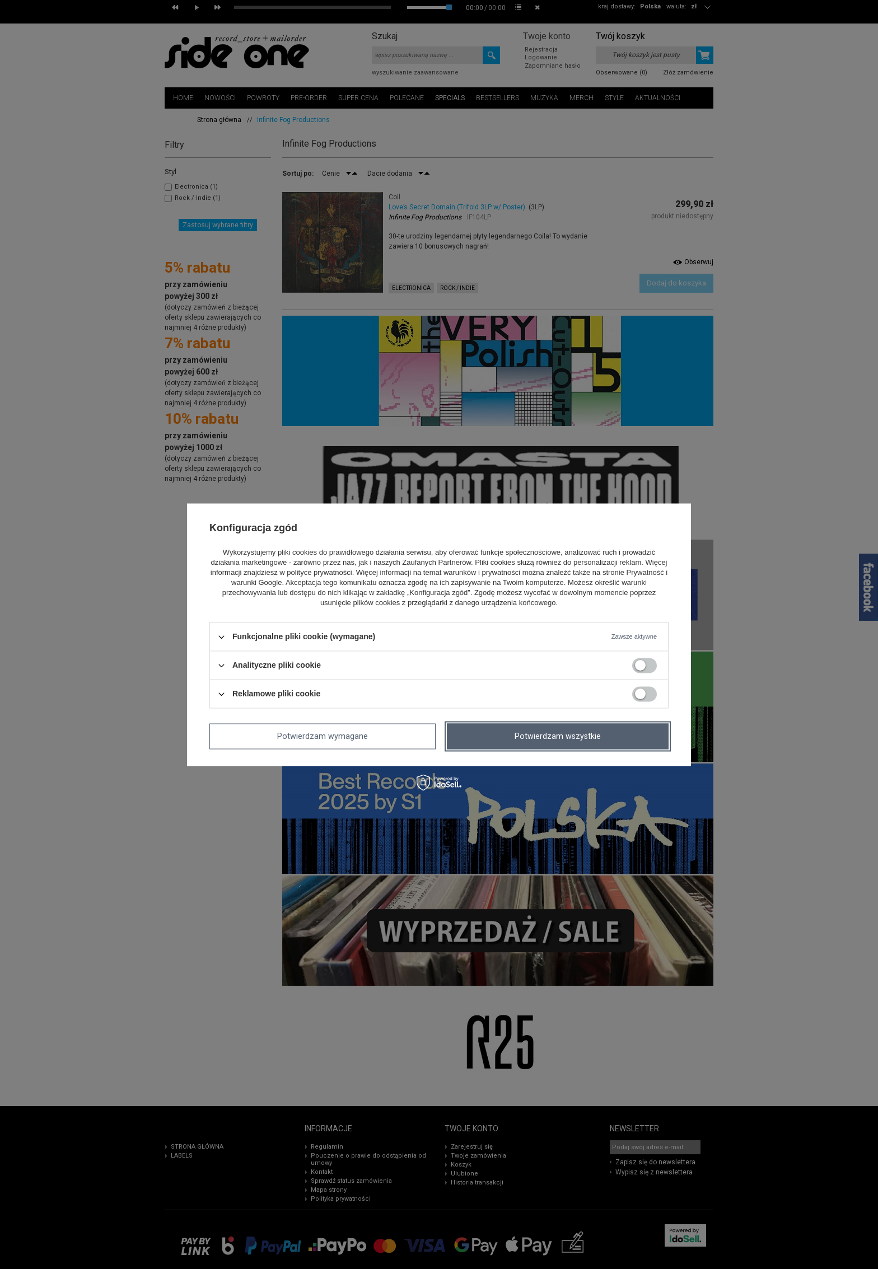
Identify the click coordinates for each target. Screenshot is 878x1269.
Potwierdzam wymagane (322, 736)
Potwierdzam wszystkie (558, 736)
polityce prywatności (319, 573)
